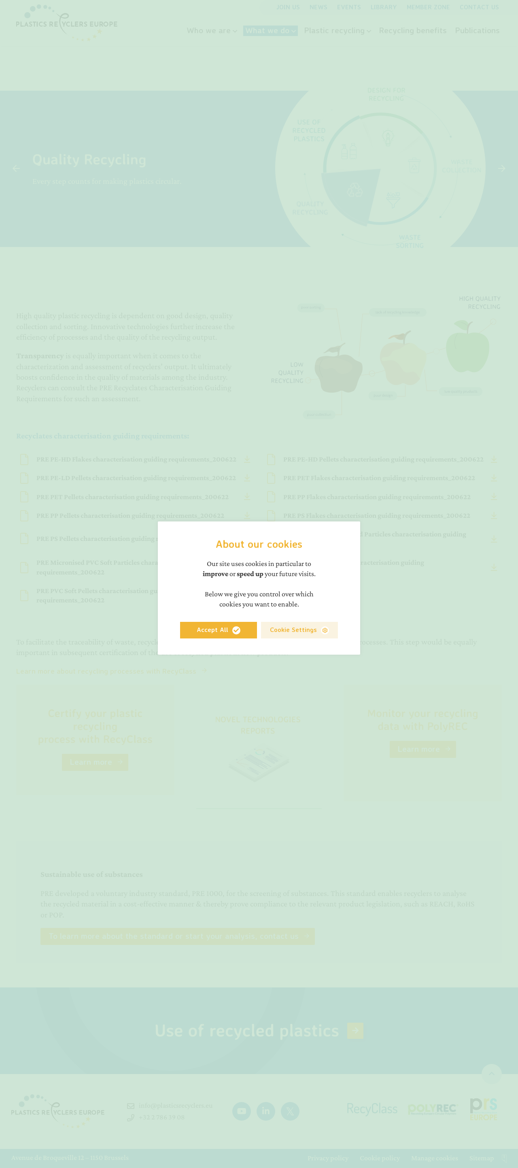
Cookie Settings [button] (293, 629)
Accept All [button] (212, 629)
